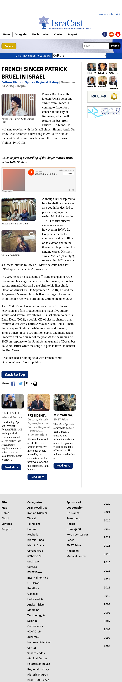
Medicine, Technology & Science (36, 615)
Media (36, 34)
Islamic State (35, 545)
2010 (107, 596)
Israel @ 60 (74, 529)
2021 (107, 512)
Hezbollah (33, 534)
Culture (6, 82)
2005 (107, 638)
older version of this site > (110, 14)
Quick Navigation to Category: (33, 55)
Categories (21, 34)
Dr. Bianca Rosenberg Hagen (73, 518)
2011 (107, 587)
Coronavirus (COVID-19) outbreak (35, 556)
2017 (107, 537)
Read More (12, 467)
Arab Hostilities (37, 507)
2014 (107, 562)
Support (74, 34)
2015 (107, 554)
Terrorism (33, 524)
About (47, 34)
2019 (107, 529)
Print (31, 383)
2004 (107, 646)
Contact (60, 34)
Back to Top (14, 374)
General (32, 594)
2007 (107, 621)
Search (115, 45)
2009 (107, 604)
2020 (107, 520)
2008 (107, 613)
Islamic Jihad (35, 540)
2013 (107, 571)
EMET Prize (61, 419)
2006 (107, 629)
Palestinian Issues (38, 664)
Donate (9, 46)
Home (7, 34)
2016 (107, 545)
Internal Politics (11, 417)
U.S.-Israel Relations (37, 432)
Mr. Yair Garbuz (67, 415)
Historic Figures (24, 82)
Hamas (31, 529)
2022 (107, 504)
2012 (107, 579)
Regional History (47, 82)
